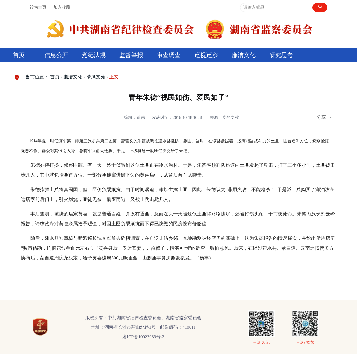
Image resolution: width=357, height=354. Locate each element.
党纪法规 (94, 55)
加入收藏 (62, 7)
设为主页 (38, 7)
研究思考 (281, 55)
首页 (19, 55)
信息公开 (56, 55)
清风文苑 (95, 76)
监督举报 (131, 55)
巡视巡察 (206, 55)
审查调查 (169, 55)
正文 (114, 76)
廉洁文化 (244, 55)
